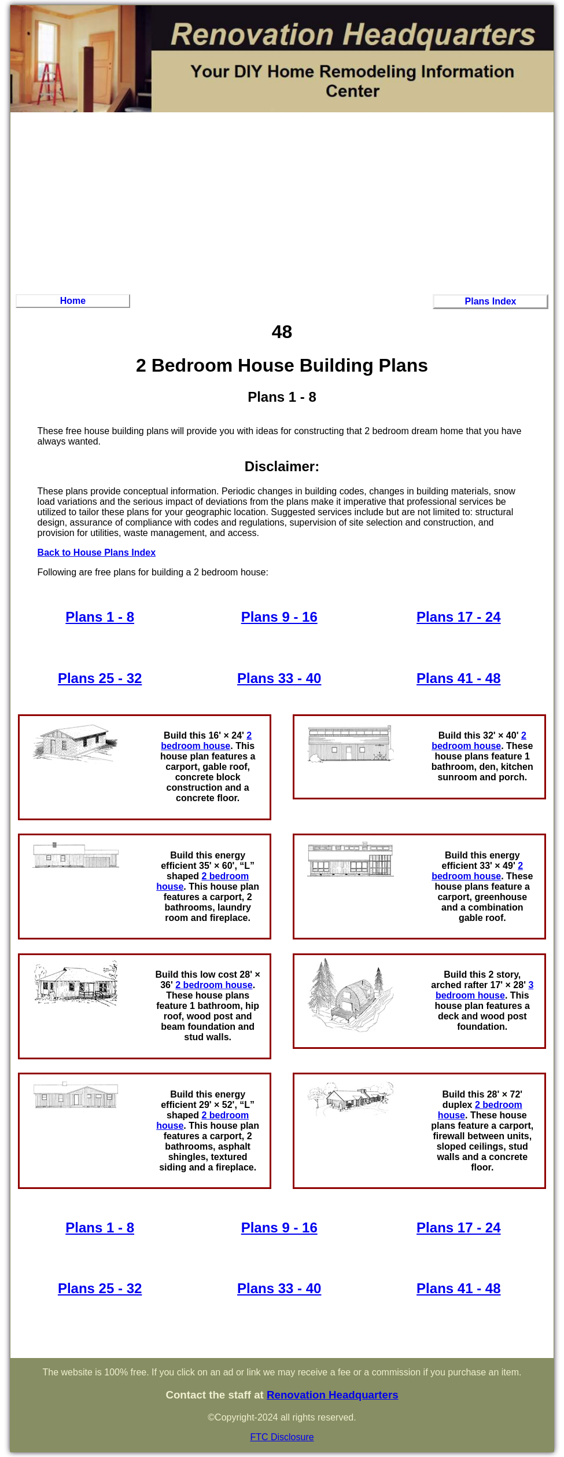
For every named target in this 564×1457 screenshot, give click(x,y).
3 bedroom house (484, 990)
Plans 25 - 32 (100, 678)
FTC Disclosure (282, 1437)
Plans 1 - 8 (99, 617)
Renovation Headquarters (333, 1395)
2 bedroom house (206, 741)
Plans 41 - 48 (458, 678)
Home (73, 301)
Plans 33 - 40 (279, 678)
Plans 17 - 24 (458, 617)
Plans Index (491, 301)
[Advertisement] (282, 201)
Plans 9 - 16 (279, 617)
